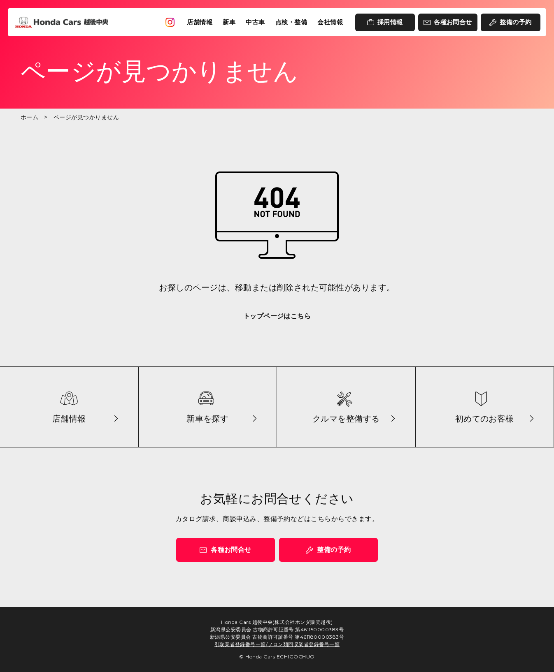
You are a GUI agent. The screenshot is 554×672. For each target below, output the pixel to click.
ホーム (29, 117)
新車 (229, 22)
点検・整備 (291, 22)
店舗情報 (199, 22)
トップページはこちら (277, 316)
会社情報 (330, 22)
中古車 (255, 22)
